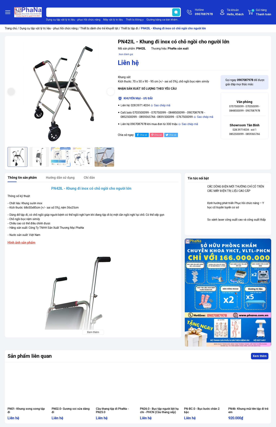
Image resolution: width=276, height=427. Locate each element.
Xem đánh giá (126, 54)
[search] (176, 12)
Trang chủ (11, 28)
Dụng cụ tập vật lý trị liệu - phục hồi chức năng (73, 19)
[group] (61, 92)
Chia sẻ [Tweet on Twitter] (170, 135)
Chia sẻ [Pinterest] (156, 135)
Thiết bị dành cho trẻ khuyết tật (99, 28)
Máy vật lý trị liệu (113, 19)
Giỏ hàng (261, 12)
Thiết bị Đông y (135, 19)
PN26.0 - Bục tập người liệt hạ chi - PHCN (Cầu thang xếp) (159, 410)
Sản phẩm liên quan (30, 356)
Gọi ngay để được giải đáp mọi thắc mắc (244, 82)
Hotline (204, 12)
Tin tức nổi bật (198, 178)
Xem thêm (260, 356)
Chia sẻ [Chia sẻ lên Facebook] (141, 135)
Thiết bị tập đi (129, 28)
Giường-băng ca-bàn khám (161, 19)
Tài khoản (235, 12)
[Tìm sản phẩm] (113, 12)
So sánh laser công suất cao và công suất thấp (236, 219)
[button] (110, 91)
